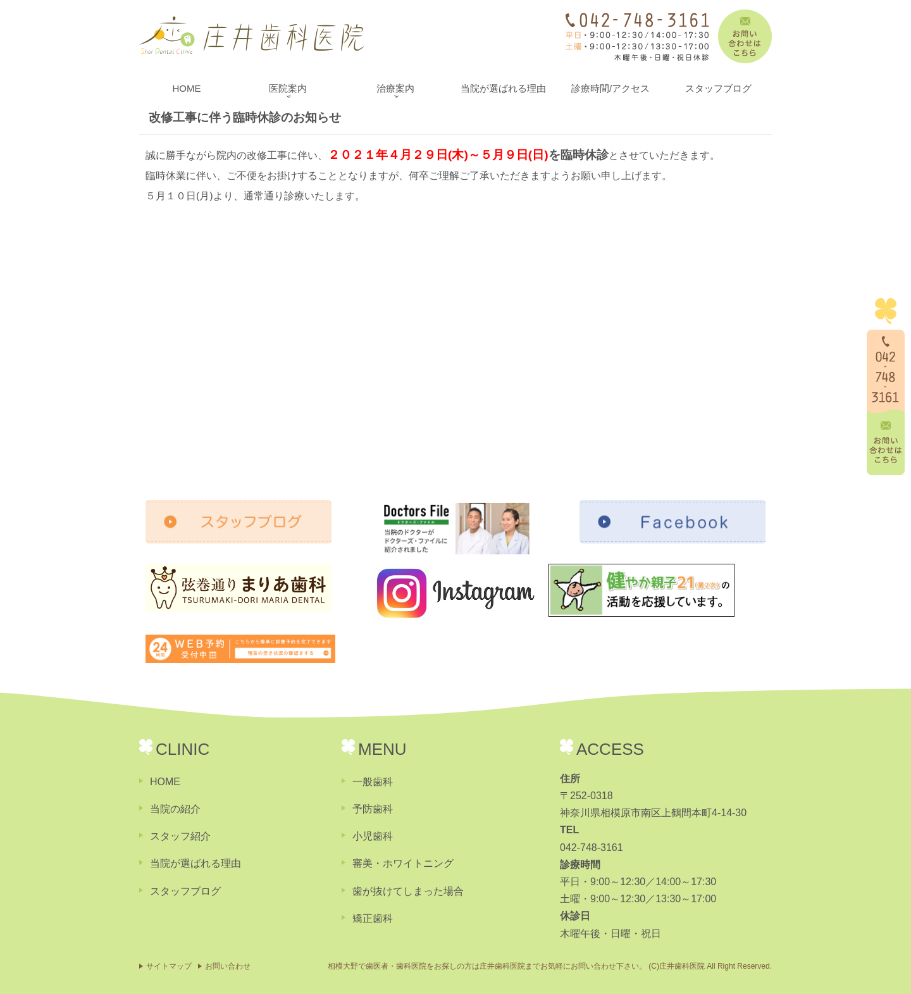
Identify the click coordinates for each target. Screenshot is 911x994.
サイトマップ (169, 966)
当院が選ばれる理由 (503, 88)
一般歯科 (372, 781)
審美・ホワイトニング (403, 863)
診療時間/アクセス (610, 88)
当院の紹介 (175, 809)
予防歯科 (372, 809)
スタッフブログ (718, 88)
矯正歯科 (372, 918)
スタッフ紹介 (180, 836)
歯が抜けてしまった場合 (408, 891)
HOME (187, 88)
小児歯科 (372, 836)
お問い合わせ (228, 966)
